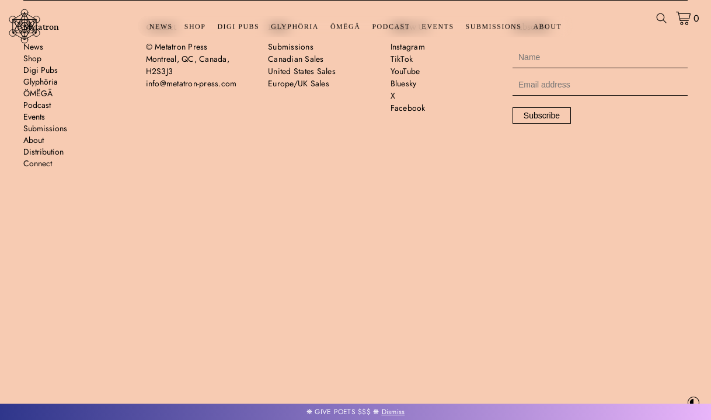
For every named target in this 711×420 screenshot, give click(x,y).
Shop (195, 27)
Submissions (494, 27)
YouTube (405, 71)
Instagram (408, 46)
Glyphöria (295, 27)
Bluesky (404, 83)
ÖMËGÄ (345, 27)
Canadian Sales (296, 59)
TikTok (402, 59)
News (161, 27)
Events (438, 27)
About (547, 27)
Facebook (408, 108)
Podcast (391, 27)
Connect (37, 163)
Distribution (43, 152)
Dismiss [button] (393, 412)
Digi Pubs (238, 27)
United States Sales (302, 71)
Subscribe (542, 115)
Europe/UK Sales (298, 83)
